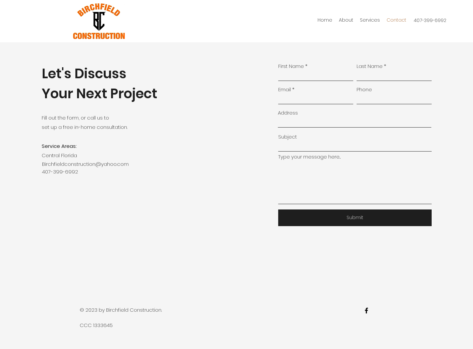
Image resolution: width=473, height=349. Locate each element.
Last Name (370, 66)
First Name (291, 66)
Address (288, 112)
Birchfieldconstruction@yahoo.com (85, 164)
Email (284, 89)
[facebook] (366, 310)
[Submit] (355, 217)
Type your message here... (309, 156)
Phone (364, 89)
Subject (287, 136)
